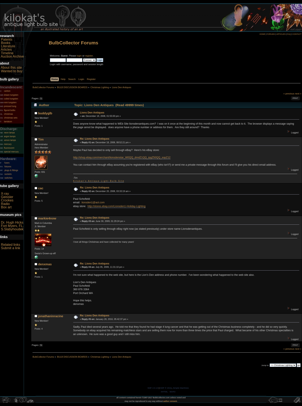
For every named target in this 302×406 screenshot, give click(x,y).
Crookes (7, 200)
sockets (8, 174)
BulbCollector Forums (73, 42)
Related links (10, 244)
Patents (6, 39)
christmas (8, 114)
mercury (8, 144)
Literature (8, 46)
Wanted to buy (11, 71)
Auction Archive (12, 56)
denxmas (45, 264)
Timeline (7, 53)
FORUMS (271, 34)
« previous (288, 93)
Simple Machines (181, 388)
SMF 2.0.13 (152, 388)
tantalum (8, 121)
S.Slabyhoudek (12, 229)
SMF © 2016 (166, 388)
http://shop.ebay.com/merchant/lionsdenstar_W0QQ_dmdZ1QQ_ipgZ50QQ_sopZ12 (122, 157)
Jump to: (265, 365)
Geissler (7, 197)
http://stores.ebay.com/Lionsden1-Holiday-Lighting (116, 206)
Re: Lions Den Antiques (94, 138)
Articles (6, 49)
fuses (6, 163)
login (79, 55)
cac (40, 188)
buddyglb (45, 113)
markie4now (47, 218)
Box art (6, 207)
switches (8, 178)
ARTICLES (281, 34)
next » (298, 93)
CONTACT (296, 34)
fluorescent (9, 148)
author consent (170, 401)
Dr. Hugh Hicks (12, 222)
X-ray (5, 193)
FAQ (289, 34)
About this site (11, 67)
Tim (41, 139)
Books (5, 43)
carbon (7, 91)
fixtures (7, 166)
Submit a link (10, 248)
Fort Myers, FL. (12, 226)
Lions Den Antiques (92, 112)
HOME (262, 34)
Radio (5, 204)
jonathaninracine (50, 316)
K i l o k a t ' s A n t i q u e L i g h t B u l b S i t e (98, 181)
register (89, 55)
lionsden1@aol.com (93, 202)
